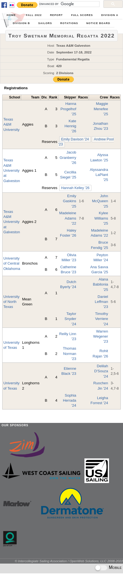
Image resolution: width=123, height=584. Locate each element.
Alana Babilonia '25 (100, 284)
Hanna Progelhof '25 (68, 109)
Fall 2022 (34, 15)
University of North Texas (11, 302)
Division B (21, 23)
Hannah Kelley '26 (75, 188)
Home (11, 15)
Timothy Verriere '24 (101, 319)
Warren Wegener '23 (100, 336)
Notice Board (98, 23)
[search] (68, 3)
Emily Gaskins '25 (69, 201)
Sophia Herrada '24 (69, 400)
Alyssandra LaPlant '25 (99, 175)
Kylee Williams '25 (101, 218)
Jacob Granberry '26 (68, 157)
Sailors (45, 23)
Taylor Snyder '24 (70, 319)
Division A (109, 15)
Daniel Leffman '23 (101, 302)
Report (56, 15)
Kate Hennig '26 (70, 126)
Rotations (69, 23)
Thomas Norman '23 (69, 353)
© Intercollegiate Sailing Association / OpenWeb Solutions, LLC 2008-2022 (69, 561)
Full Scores (82, 15)
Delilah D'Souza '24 (101, 371)
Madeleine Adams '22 (67, 218)
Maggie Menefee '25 (101, 109)
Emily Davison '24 (75, 139)
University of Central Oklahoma (11, 263)
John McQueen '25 (100, 201)
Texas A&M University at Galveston (11, 170)
